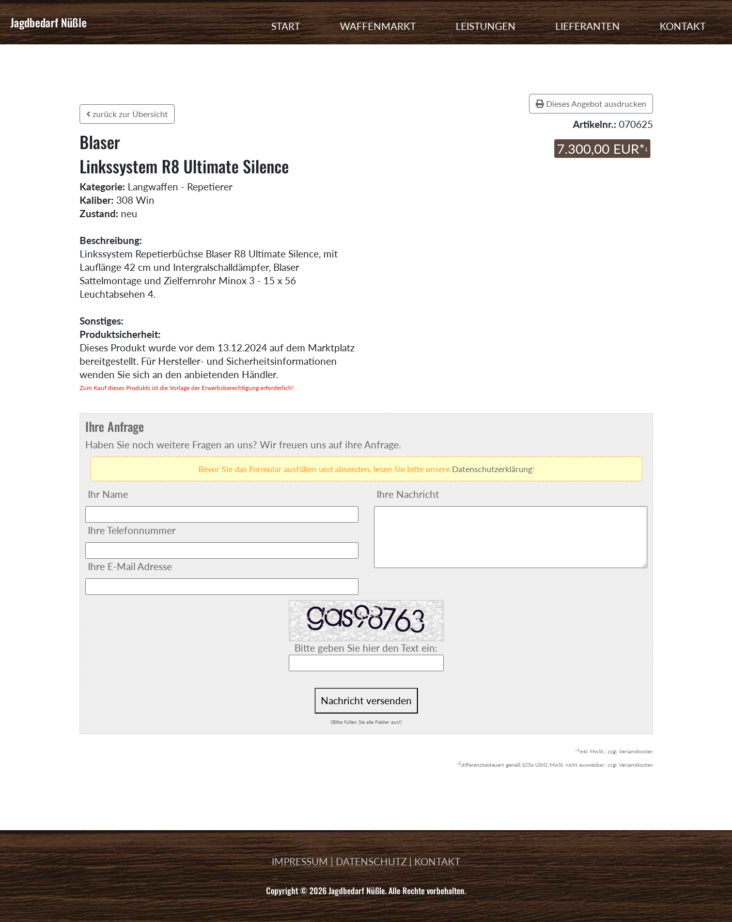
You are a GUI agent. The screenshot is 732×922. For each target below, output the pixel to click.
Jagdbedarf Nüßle (48, 22)
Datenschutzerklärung (492, 469)
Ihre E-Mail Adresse (130, 566)
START (285, 26)
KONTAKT (683, 26)
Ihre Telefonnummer (132, 530)
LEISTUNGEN (486, 26)
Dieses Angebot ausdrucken (591, 103)
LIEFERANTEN (587, 26)
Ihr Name (108, 494)
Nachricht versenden (366, 700)
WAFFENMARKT (378, 26)
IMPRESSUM (300, 861)
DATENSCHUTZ (371, 861)
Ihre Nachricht (408, 494)
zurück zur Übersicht (127, 114)
